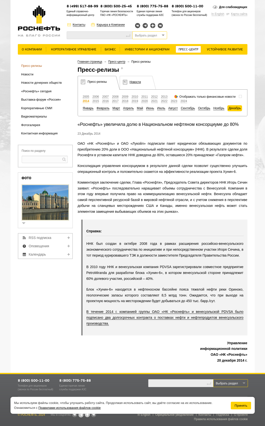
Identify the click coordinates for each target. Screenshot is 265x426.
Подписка (222, 414)
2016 (105, 101)
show (25, 224)
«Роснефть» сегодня (36, 91)
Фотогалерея (30, 125)
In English (218, 14)
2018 (125, 101)
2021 (154, 101)
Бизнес (110, 49)
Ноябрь (218, 108)
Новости (27, 74)
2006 (96, 96)
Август (173, 108)
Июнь (150, 108)
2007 (105, 96)
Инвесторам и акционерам (147, 49)
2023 (174, 101)
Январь (88, 108)
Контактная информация (39, 133)
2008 (115, 96)
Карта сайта (239, 14)
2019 (135, 101)
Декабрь (235, 108)
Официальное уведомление (174, 414)
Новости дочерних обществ (41, 82)
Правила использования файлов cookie (221, 419)
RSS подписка (40, 238)
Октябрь (204, 108)
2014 (86, 101)
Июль (161, 108)
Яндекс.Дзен (152, 25)
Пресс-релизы (31, 66)
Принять (240, 405)
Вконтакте (137, 25)
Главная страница (90, 61)
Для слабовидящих (233, 7)
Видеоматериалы (34, 116)
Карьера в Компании (111, 24)
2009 (125, 96)
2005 (86, 96)
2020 (144, 101)
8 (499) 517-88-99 (82, 6)
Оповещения (39, 246)
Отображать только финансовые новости (207, 96)
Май (140, 108)
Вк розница (160, 26)
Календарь (37, 254)
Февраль (102, 108)
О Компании (32, 49)
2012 (154, 96)
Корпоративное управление (73, 49)
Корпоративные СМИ (36, 108)
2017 (115, 101)
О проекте (241, 414)
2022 (164, 101)
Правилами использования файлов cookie (69, 408)
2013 (164, 96)
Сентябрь (188, 108)
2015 (96, 101)
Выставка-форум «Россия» (41, 99)
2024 (183, 101)
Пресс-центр (188, 49)
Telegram (145, 25)
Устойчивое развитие (225, 49)
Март (116, 108)
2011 (144, 96)
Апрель (128, 108)
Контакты (79, 24)
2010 (135, 96)
